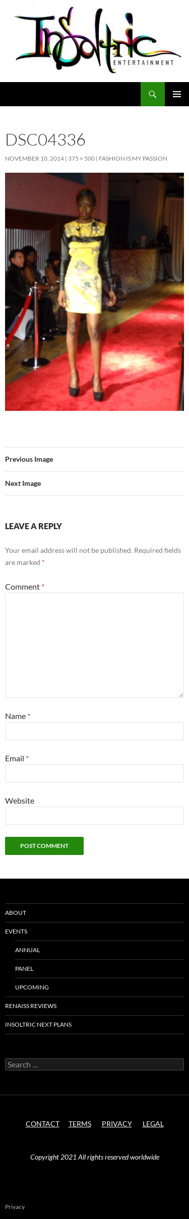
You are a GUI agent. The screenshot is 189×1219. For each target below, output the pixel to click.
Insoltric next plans (38, 1024)
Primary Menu (177, 94)
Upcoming (32, 987)
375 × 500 (81, 158)
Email (17, 758)
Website (19, 800)
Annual (27, 950)
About (15, 912)
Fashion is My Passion (133, 158)
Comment (24, 586)
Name (17, 716)
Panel (24, 968)
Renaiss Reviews (30, 1006)
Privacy (15, 1206)
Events (16, 931)
